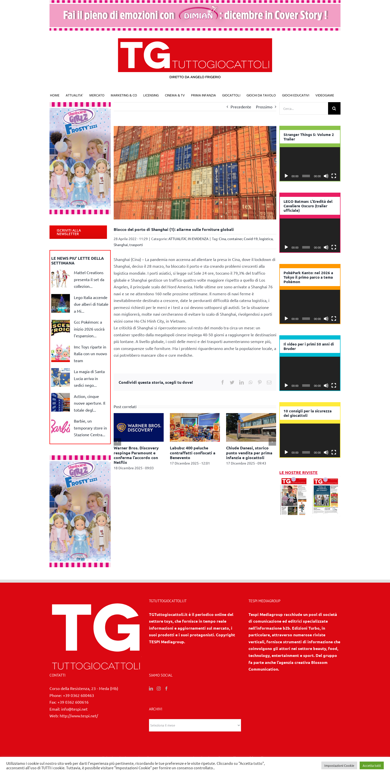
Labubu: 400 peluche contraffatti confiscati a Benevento (192, 452)
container (234, 238)
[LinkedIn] (151, 688)
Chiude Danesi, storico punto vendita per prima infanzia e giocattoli (249, 452)
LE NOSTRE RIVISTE (298, 472)
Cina (222, 238)
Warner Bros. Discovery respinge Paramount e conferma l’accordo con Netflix (136, 455)
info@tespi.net (74, 708)
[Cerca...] (303, 108)
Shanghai (121, 244)
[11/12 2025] (294, 479)
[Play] (286, 175)
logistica (266, 238)
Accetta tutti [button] (372, 765)
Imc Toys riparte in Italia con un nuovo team (90, 353)
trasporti (136, 244)
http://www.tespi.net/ (79, 715)
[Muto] (326, 175)
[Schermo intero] (333, 175)
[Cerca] (334, 108)
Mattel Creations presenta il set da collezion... (89, 279)
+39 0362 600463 (78, 695)
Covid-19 (251, 238)
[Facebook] (166, 688)
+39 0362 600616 (73, 701)
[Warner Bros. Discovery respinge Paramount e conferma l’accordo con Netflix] (139, 426)
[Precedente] (117, 442)
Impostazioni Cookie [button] (339, 765)
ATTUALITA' (177, 238)
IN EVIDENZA (198, 238)
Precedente (241, 106)
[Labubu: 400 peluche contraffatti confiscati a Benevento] (195, 426)
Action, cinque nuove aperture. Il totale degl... (89, 403)
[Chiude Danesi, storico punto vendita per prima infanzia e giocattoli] (251, 426)
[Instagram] (159, 688)
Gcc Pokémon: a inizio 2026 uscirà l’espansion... (89, 328)
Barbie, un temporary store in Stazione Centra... (90, 427)
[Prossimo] (272, 442)
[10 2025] (326, 479)
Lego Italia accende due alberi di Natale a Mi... (91, 304)
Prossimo (264, 106)
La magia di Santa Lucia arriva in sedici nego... (89, 378)
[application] (310, 164)
